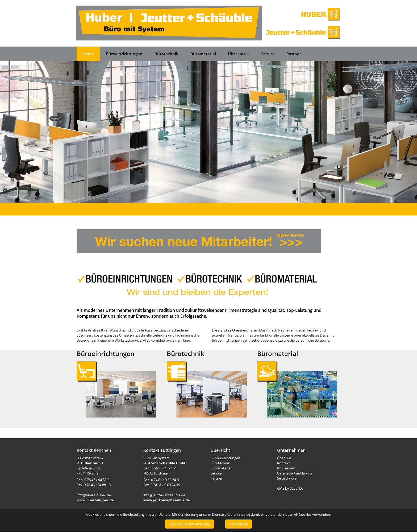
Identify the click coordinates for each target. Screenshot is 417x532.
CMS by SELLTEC (290, 488)
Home (88, 53)
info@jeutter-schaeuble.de (164, 495)
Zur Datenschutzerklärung (189, 524)
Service (268, 53)
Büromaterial (203, 53)
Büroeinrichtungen (124, 53)
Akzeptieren (238, 524)
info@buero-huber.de (94, 495)
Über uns (238, 53)
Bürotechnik (166, 53)
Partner (293, 53)
